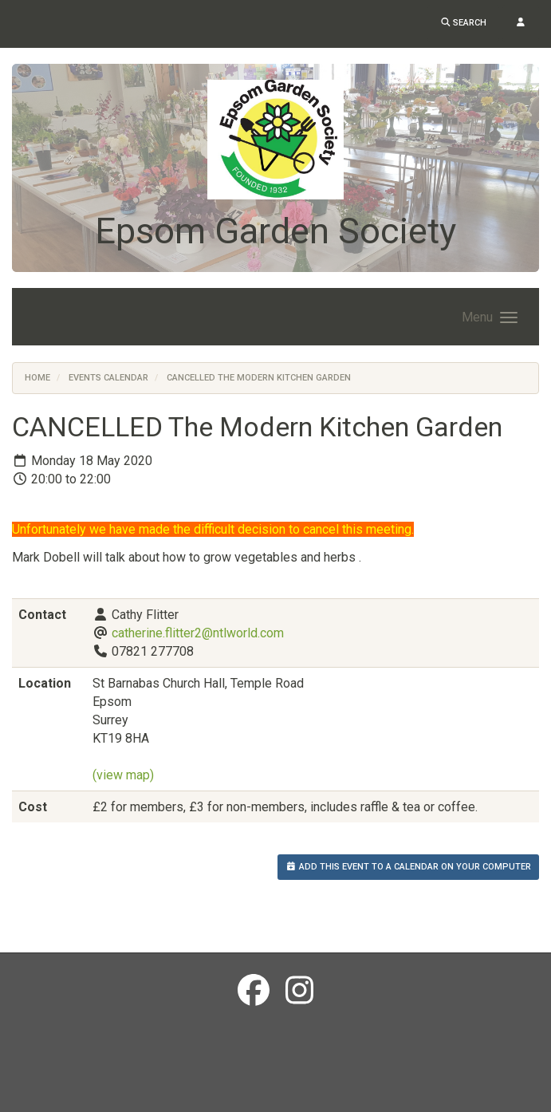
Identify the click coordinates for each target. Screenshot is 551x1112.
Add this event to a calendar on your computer (408, 867)
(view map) (123, 775)
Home (37, 378)
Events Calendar (108, 378)
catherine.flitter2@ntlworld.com (198, 633)
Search (463, 23)
